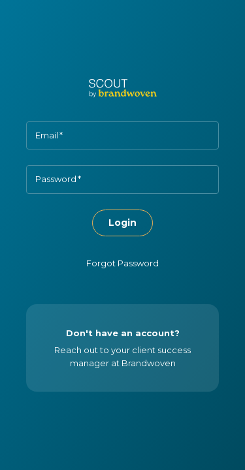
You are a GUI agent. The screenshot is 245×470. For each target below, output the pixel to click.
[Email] (122, 135)
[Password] (122, 179)
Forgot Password (122, 263)
